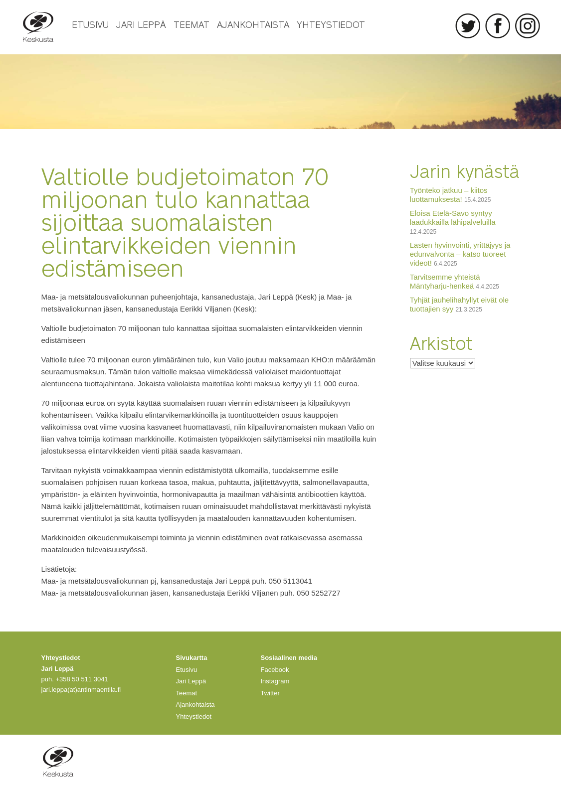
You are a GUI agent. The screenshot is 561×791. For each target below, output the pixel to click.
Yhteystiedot (331, 23)
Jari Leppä (141, 23)
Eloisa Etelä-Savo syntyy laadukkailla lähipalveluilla (453, 217)
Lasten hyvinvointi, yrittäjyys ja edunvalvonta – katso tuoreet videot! (460, 254)
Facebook (497, 25)
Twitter (467, 25)
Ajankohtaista (253, 23)
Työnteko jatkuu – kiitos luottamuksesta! (449, 194)
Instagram (527, 25)
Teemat (191, 23)
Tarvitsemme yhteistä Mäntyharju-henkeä (445, 281)
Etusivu (90, 23)
